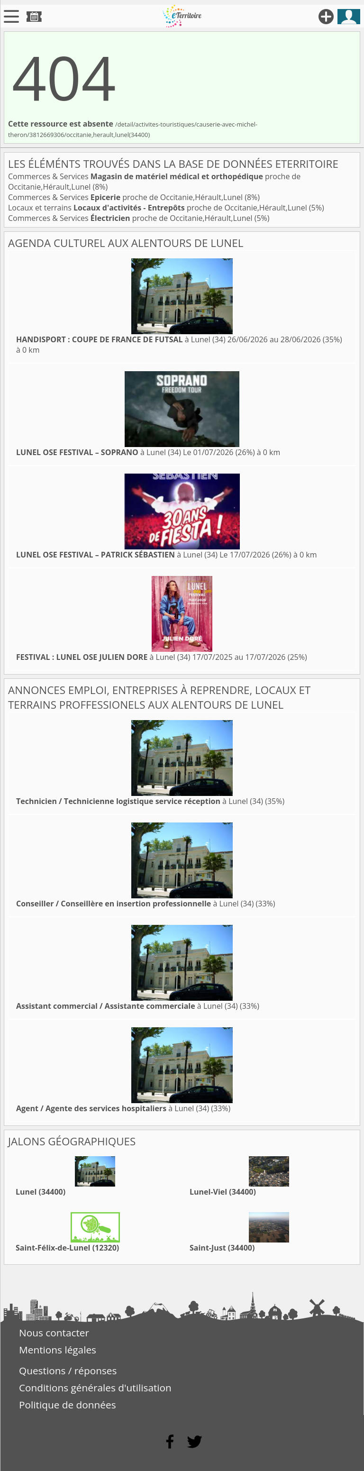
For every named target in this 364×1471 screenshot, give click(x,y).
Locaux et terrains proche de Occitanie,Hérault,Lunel (158, 207)
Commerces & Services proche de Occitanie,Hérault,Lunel (126, 197)
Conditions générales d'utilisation (95, 1387)
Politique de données (67, 1404)
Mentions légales (57, 1349)
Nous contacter (54, 1332)
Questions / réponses (68, 1370)
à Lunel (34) (121, 339)
